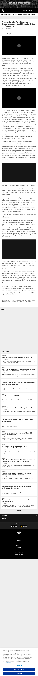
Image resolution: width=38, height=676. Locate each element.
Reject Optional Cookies (19, 669)
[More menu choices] (36, 10)
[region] (19, 662)
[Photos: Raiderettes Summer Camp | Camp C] (19, 409)
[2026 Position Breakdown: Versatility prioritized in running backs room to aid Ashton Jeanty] (19, 462)
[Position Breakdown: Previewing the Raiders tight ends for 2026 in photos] (19, 385)
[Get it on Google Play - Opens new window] (24, 527)
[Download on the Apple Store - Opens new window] (14, 526)
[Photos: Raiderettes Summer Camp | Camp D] (19, 359)
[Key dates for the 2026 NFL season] (19, 398)
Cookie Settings (19, 552)
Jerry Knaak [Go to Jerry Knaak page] (9, 30)
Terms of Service (19, 542)
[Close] (35, 650)
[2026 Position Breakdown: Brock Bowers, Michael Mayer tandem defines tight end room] (19, 372)
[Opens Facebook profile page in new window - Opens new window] (7, 34)
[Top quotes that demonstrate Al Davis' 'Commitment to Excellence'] (19, 449)
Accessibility (19, 545)
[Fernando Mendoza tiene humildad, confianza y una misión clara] (19, 503)
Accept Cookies (19, 673)
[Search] (33, 11)
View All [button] (19, 510)
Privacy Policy (19, 540)
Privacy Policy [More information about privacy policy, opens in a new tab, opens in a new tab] (8, 662)
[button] (19, 249)
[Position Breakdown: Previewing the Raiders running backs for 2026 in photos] (19, 476)
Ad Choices (19, 547)
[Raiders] (19, 532)
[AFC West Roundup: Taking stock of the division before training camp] (19, 436)
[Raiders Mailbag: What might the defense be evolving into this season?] (19, 489)
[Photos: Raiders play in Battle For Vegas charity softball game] (19, 422)
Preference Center (19, 554)
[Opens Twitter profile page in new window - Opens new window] (10, 34)
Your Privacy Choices (19, 549)
